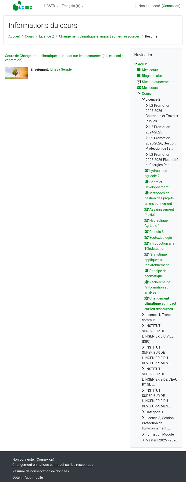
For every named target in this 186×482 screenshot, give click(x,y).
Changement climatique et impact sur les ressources (99, 36)
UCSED (49, 6)
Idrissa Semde (61, 69)
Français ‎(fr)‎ (71, 6)
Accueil (14, 36)
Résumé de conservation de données (40, 471)
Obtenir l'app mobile (27, 477)
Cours (29, 36)
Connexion (171, 6)
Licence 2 (46, 36)
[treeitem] (156, 252)
